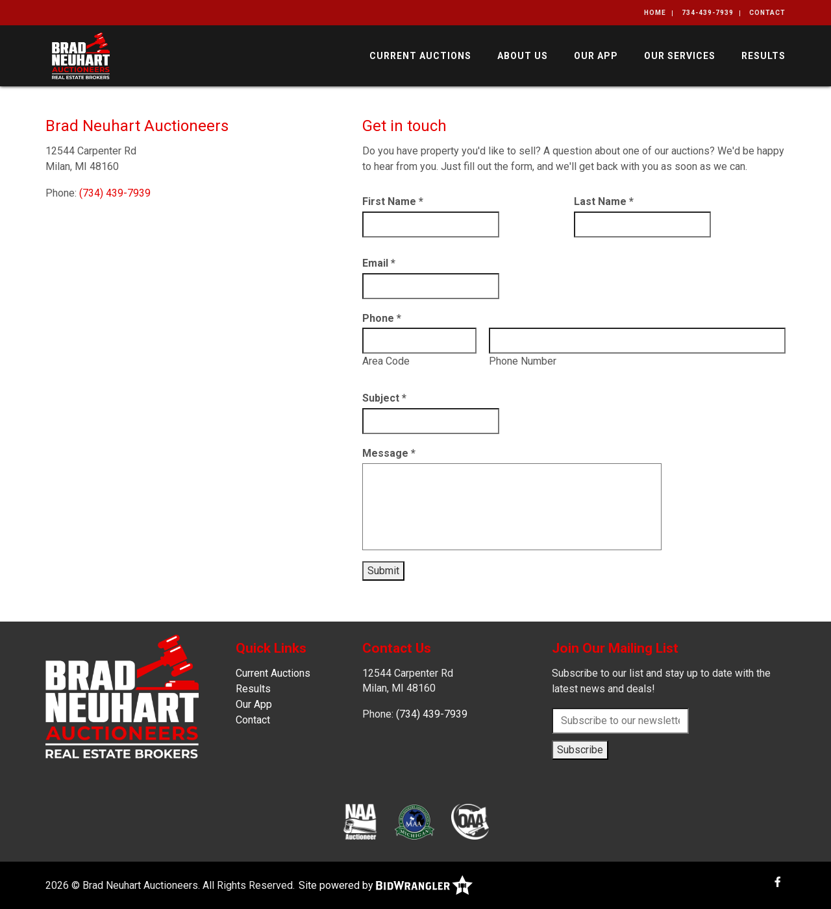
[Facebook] (778, 882)
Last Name (604, 201)
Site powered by (386, 885)
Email (378, 263)
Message (389, 453)
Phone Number (522, 361)
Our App (596, 56)
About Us (522, 56)
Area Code (386, 361)
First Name (392, 201)
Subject (384, 398)
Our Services (679, 56)
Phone (381, 318)
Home (655, 12)
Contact (767, 12)
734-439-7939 (708, 12)
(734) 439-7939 (115, 193)
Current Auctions (420, 56)
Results (763, 56)
